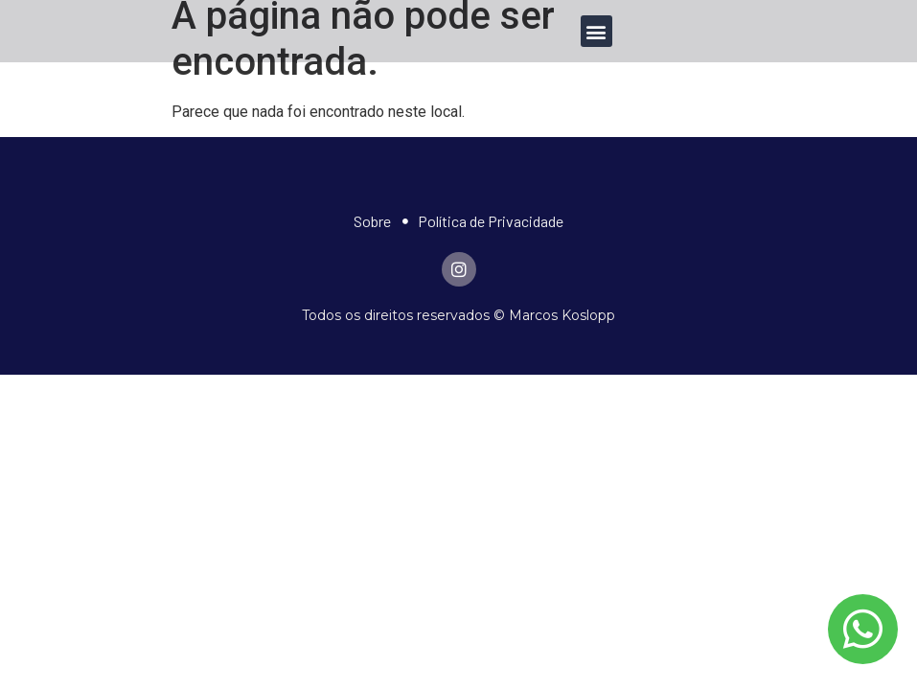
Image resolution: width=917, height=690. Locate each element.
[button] (596, 31)
